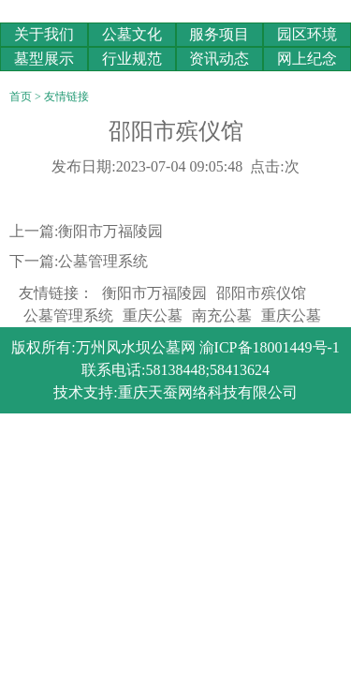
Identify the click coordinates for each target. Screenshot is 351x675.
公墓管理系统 (103, 261)
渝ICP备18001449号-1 (269, 347)
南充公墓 (222, 315)
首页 (20, 96)
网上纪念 (307, 59)
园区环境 (307, 34)
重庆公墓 (153, 315)
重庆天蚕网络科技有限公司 (208, 392)
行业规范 (132, 59)
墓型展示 (44, 59)
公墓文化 (132, 34)
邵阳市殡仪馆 (261, 293)
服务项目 (219, 34)
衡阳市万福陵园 (110, 231)
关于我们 (44, 34)
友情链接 (66, 96)
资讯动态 (219, 59)
